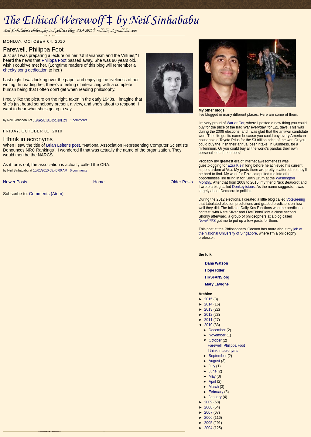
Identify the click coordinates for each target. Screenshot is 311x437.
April (213, 381)
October (216, 340)
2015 (209, 299)
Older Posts (182, 181)
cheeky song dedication (25, 70)
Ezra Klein (236, 165)
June (213, 371)
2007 (209, 412)
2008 (209, 407)
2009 (209, 402)
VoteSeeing (295, 199)
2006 (209, 417)
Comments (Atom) (46, 193)
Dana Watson (216, 263)
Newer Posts (15, 181)
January (216, 397)
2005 (209, 423)
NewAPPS (207, 220)
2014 (209, 304)
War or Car (235, 123)
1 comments (78, 120)
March (214, 387)
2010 (209, 325)
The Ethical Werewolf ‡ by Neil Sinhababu (101, 21)
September (218, 356)
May (213, 376)
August (215, 361)
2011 (209, 320)
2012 (209, 314)
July (212, 366)
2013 (209, 309)
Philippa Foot (54, 60)
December (218, 330)
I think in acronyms (223, 351)
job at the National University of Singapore (250, 231)
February (216, 392)
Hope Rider (214, 270)
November (218, 335)
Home (98, 181)
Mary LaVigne (217, 284)
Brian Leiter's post (63, 145)
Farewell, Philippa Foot (226, 345)
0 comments (78, 170)
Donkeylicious (243, 187)
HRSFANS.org (217, 277)
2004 (209, 428)
